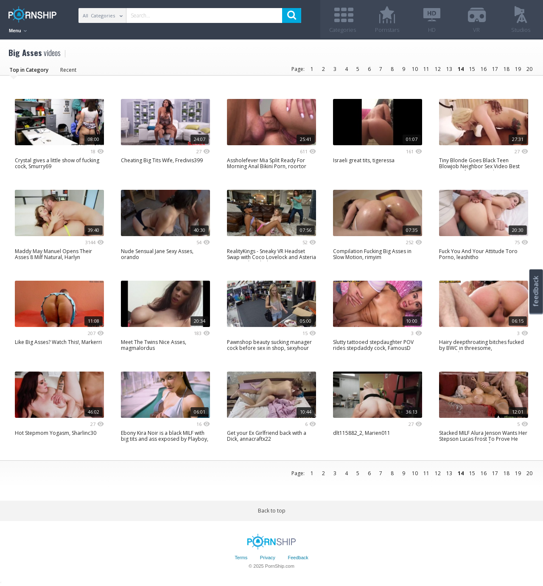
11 (426, 69)
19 (518, 69)
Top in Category (28, 69)
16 (484, 69)
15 (472, 69)
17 (495, 69)
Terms (241, 557)
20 (529, 69)
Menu (18, 30)
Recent (68, 69)
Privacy (267, 557)
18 (506, 69)
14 (461, 69)
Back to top (271, 510)
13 (449, 69)
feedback (535, 291)
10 (415, 69)
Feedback (298, 557)
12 (438, 69)
